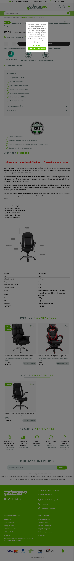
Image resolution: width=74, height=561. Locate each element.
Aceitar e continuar (37, 48)
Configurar (36, 46)
